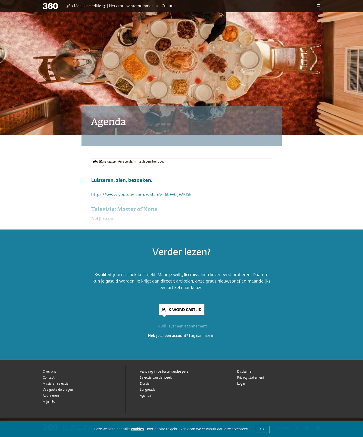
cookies (137, 429)
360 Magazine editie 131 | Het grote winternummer (109, 6)
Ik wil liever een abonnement (181, 326)
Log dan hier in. (202, 336)
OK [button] (262, 429)
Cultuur (168, 6)
